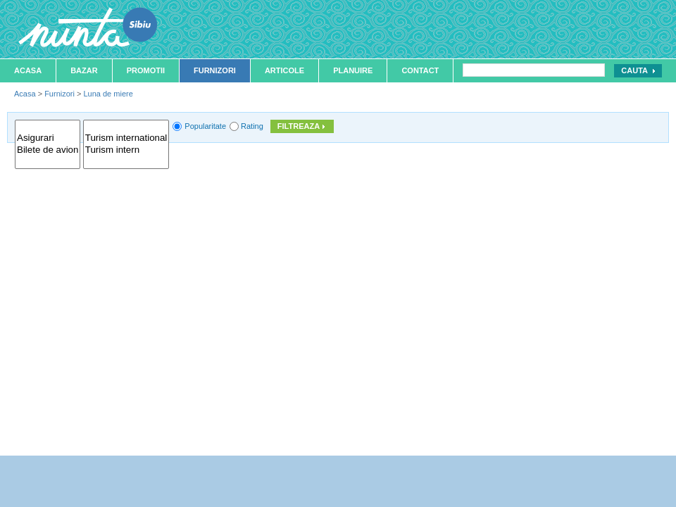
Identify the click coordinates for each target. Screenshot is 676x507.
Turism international (126, 138)
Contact (420, 70)
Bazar (84, 70)
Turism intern (126, 150)
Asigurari (47, 138)
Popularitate (205, 126)
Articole (284, 70)
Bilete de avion (47, 150)
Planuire (353, 70)
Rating (252, 126)
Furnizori (215, 70)
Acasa (28, 70)
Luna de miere (107, 93)
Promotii (146, 70)
